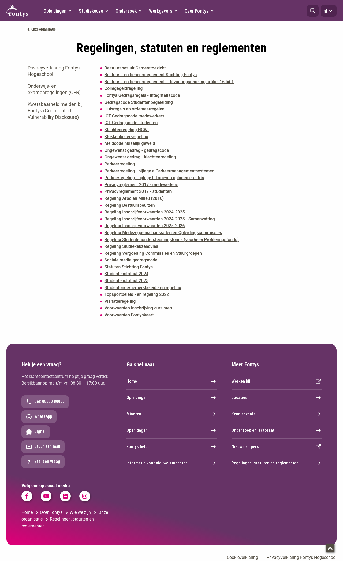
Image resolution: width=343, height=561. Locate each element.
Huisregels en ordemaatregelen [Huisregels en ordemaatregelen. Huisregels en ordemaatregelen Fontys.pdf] (135, 109)
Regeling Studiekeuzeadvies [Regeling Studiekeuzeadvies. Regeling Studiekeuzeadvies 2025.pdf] (131, 246)
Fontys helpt (171, 447)
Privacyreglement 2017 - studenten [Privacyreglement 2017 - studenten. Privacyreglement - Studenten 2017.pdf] (138, 191)
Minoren (171, 414)
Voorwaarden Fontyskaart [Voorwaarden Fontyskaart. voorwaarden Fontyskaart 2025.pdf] (129, 315)
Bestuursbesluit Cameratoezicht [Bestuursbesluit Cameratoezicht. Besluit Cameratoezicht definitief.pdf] (135, 68)
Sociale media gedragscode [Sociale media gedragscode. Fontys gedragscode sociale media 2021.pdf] (131, 260)
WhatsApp (39, 417)
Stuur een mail (43, 447)
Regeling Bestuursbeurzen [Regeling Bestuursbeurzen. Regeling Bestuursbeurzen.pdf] (130, 205)
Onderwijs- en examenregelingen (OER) (54, 89)
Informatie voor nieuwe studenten (171, 463)
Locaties (277, 397)
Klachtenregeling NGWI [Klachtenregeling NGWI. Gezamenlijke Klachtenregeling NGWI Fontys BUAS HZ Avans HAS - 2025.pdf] (127, 129)
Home (171, 381)
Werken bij (277, 381)
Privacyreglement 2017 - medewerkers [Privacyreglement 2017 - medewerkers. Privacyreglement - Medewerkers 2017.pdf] (141, 184)
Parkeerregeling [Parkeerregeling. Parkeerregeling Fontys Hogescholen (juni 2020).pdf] (120, 164)
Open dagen (171, 430)
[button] (313, 11)
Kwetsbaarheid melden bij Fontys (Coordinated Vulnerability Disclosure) (55, 110)
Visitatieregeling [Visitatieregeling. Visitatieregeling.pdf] (120, 301)
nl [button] (328, 11)
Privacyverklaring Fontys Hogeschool (54, 71)
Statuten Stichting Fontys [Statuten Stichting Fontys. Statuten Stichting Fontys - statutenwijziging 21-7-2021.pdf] (129, 267)
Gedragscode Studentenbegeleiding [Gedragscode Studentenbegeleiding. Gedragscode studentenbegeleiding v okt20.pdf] (139, 102)
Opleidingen (171, 397)
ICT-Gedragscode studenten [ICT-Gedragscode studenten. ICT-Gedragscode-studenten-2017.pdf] (131, 122)
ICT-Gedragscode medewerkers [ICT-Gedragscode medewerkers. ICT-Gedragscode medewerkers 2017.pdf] (135, 116)
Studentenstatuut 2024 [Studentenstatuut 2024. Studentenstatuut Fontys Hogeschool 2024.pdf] (126, 273)
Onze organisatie (43, 29)
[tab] (58, 71)
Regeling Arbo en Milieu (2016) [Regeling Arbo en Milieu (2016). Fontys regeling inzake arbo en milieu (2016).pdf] (134, 198)
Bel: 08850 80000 (45, 401)
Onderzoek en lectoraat (277, 430)
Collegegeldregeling (124, 88)
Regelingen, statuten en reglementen (277, 463)
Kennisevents (277, 414)
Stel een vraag (43, 462)
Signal (36, 432)
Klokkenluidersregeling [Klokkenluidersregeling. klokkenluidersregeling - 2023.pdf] (126, 136)
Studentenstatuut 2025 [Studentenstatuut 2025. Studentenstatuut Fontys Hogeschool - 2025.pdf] (126, 280)
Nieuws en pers (277, 447)
